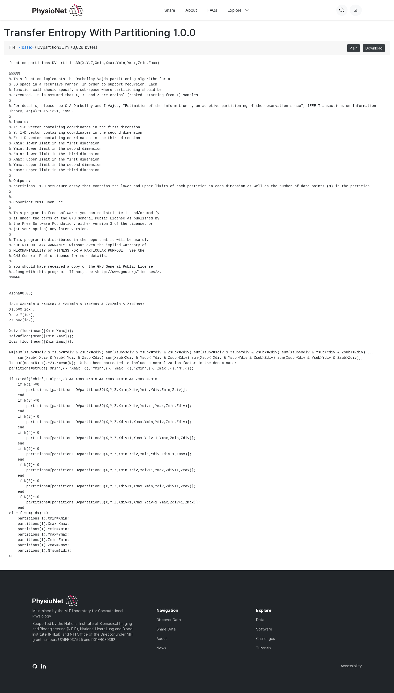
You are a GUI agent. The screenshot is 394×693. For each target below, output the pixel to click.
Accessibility (351, 666)
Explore (238, 10)
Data (260, 619)
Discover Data (169, 619)
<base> (26, 47)
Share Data (166, 629)
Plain (353, 48)
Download (374, 48)
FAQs (212, 10)
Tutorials (263, 648)
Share (169, 10)
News (161, 648)
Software (264, 629)
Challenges (265, 638)
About (191, 10)
